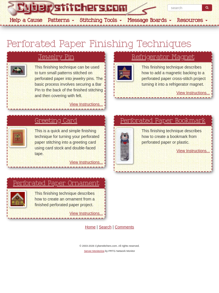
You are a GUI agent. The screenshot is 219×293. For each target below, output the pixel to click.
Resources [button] (192, 20)
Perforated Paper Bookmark (163, 120)
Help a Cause (26, 20)
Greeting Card (56, 120)
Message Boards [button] (149, 20)
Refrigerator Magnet (163, 57)
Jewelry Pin (56, 57)
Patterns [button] (61, 20)
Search (105, 227)
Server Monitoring (94, 251)
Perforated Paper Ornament (56, 183)
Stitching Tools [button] (101, 20)
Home (90, 227)
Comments (124, 227)
